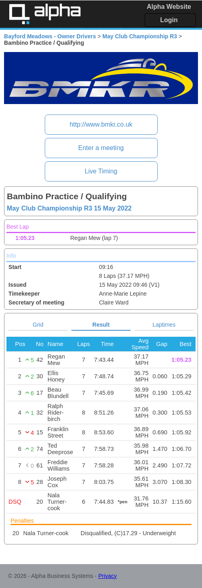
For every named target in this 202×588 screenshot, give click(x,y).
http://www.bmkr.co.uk (101, 124)
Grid (38, 324)
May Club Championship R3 (139, 36)
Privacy (107, 576)
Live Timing (101, 171)
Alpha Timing (44, 13)
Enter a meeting (101, 147)
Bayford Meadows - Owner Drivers (50, 36)
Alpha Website (169, 6)
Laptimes (163, 324)
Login (169, 20)
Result (101, 324)
